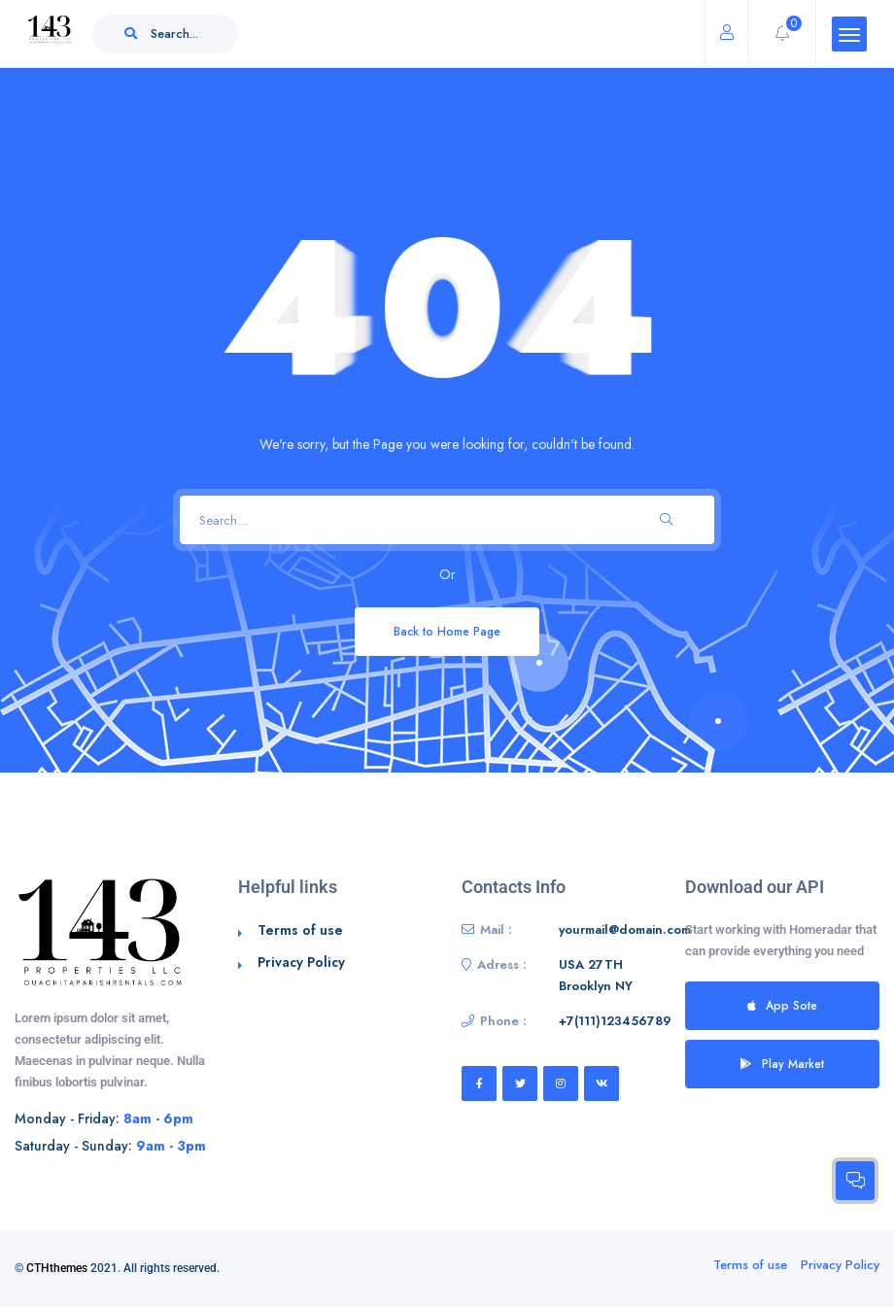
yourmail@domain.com (625, 929)
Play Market (782, 1063)
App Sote (782, 1005)
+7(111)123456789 (615, 1021)
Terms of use (300, 930)
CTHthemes (56, 1268)
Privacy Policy (301, 962)
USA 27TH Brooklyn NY (596, 975)
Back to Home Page (447, 631)
